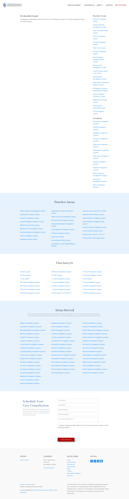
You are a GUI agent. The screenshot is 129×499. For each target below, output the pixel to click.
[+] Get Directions (49, 468)
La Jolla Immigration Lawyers (61, 337)
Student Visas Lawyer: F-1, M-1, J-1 (93, 234)
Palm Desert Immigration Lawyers (62, 362)
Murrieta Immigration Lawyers (61, 351)
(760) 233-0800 (41, 411)
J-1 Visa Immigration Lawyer (60, 282)
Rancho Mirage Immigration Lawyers (95, 334)
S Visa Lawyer (87, 279)
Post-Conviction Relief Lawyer (93, 231)
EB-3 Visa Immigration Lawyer (30, 289)
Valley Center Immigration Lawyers (94, 362)
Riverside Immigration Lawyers (93, 341)
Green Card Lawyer (99, 48)
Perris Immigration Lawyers (60, 373)
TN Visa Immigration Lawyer (92, 286)
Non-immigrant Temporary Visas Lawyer (98, 60)
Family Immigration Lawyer (60, 233)
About (99, 5)
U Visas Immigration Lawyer (92, 289)
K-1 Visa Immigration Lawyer (60, 286)
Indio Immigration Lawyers (60, 326)
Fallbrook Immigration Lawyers (30, 376)
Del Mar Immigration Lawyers (30, 362)
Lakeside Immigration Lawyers (61, 344)
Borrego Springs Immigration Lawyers (32, 330)
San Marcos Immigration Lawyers (94, 344)
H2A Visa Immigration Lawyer (30, 293)
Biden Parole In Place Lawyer (29, 225)
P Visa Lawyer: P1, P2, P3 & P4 (61, 293)
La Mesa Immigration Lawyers (61, 334)
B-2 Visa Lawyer (25, 275)
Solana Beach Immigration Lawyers (94, 355)
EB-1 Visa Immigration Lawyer (30, 282)
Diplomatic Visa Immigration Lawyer (63, 217)
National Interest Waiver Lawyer (93, 214)
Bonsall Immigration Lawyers (30, 334)
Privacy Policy (24, 484)
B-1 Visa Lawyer (25, 272)
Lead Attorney (71, 466)
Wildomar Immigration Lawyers (93, 373)
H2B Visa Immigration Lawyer (61, 272)
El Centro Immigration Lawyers (30, 365)
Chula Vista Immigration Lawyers (31, 355)
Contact (109, 5)
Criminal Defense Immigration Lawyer (32, 232)
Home (69, 460)
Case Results (89, 5)
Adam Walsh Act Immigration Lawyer (32, 211)
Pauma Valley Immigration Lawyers (63, 369)
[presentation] (70, 433)
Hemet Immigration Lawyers (29, 383)
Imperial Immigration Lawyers (61, 323)
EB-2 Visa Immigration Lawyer (30, 286)
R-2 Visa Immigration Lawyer (92, 275)
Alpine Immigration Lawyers (29, 323)
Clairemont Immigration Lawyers (31, 358)
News (68, 469)
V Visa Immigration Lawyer (91, 293)
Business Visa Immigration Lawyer (31, 228)
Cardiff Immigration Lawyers (29, 337)
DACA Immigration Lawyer (29, 236)
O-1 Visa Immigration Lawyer (60, 289)
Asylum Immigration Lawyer (29, 218)
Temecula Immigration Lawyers (93, 358)
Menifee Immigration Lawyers (61, 348)
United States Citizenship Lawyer (94, 238)
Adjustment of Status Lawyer (30, 214)
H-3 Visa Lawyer (56, 275)
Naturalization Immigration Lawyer (94, 218)
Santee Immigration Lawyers (92, 351)
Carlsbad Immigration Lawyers (30, 348)
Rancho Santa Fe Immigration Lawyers (95, 337)
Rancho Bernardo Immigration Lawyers (96, 330)
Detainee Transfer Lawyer (28, 239)
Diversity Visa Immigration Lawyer (62, 220)
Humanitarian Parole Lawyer (60, 240)
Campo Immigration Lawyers (30, 341)
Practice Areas (74, 5)
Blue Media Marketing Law (41, 490)
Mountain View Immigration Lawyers (63, 355)
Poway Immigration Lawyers (92, 323)
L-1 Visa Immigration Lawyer (60, 279)
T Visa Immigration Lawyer (91, 282)
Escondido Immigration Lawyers (31, 326)
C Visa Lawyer (24, 279)
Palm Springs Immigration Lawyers (63, 365)
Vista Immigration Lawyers (92, 365)
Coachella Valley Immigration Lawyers (32, 351)
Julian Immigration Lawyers (60, 330)
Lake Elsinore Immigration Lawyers (63, 341)
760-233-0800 (24, 460)
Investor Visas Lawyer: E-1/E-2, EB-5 (94, 211)
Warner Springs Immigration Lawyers (95, 369)
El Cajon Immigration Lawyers (30, 373)
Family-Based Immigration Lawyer (62, 229)
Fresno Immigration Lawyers (29, 380)
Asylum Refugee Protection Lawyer (32, 221)
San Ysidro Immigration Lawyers (93, 348)
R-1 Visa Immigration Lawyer (92, 272)
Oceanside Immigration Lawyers (62, 358)
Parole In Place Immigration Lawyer (94, 227)
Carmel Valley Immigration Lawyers (32, 344)
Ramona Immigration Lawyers (93, 326)
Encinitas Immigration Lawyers (30, 369)
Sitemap (31, 484)
